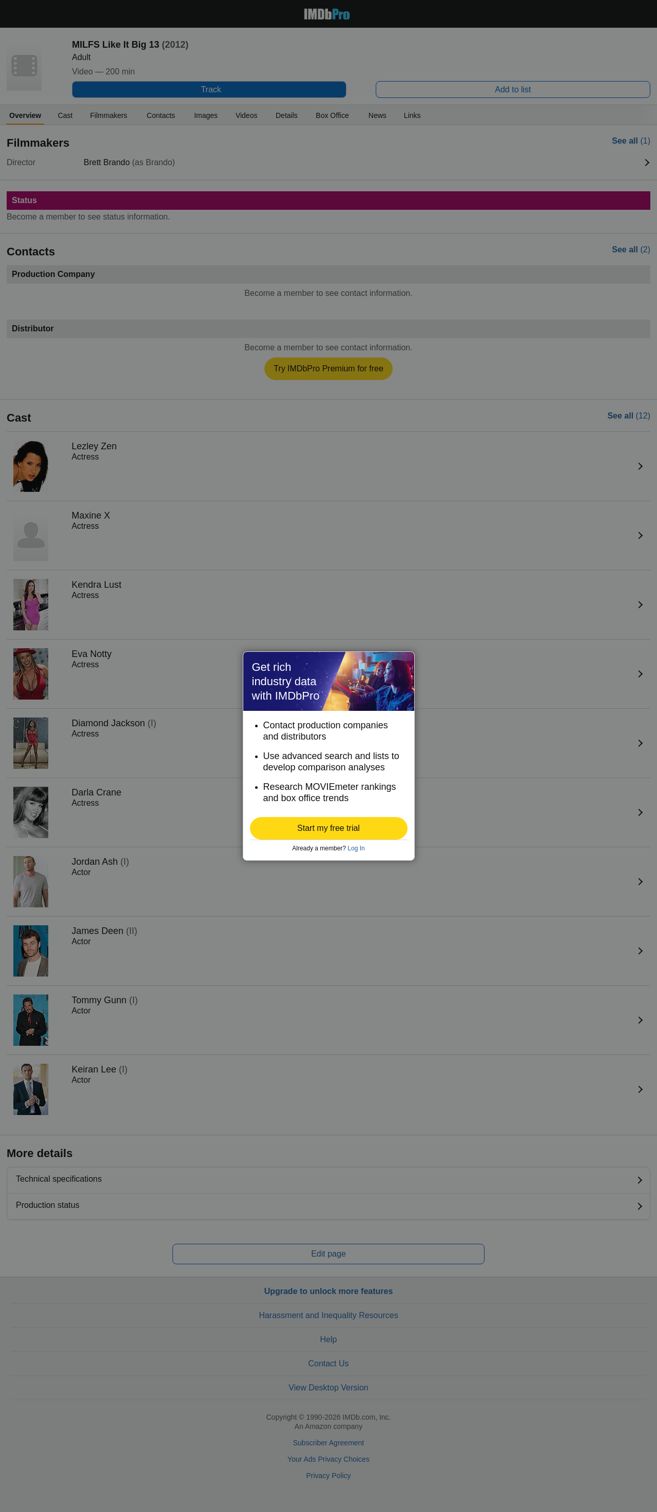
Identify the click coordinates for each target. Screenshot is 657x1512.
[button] (328, 828)
